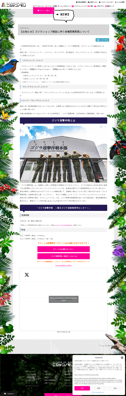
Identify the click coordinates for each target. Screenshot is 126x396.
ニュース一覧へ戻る (107, 345)
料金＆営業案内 (49, 380)
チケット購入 (43, 10)
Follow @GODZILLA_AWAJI (64, 265)
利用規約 (67, 380)
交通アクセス (93, 2)
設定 (115, 388)
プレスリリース (69, 386)
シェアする (102, 40)
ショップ (29, 380)
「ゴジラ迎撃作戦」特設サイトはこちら (64, 256)
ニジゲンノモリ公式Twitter (63, 225)
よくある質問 (120, 2)
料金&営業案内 (81, 2)
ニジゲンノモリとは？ (106, 2)
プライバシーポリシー (98, 392)
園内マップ (109, 6)
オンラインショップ (78, 6)
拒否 (98, 388)
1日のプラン (99, 6)
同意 (82, 388)
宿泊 (90, 6)
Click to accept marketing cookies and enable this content (63, 299)
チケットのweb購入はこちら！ (63, 249)
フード (28, 383)
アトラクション (38, 6)
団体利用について (70, 374)
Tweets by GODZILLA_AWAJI (63, 299)
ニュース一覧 (30, 377)
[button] (122, 358)
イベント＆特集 (51, 6)
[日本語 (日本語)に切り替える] (9, 393)
